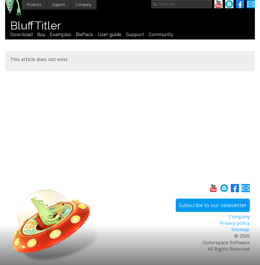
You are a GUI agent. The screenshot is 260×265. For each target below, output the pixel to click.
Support (58, 4)
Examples (60, 34)
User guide (109, 34)
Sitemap (240, 229)
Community (161, 34)
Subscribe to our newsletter (213, 205)
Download (21, 34)
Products (34, 4)
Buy (41, 34)
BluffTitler (35, 25)
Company (83, 4)
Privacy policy (235, 223)
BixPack (84, 34)
